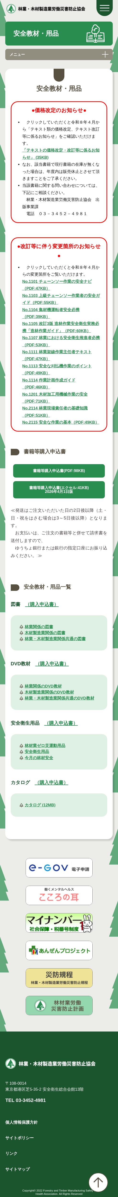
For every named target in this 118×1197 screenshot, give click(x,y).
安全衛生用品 (37, 751)
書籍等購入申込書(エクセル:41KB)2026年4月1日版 (59, 490)
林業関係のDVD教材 (43, 686)
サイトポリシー (19, 1138)
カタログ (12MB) (40, 805)
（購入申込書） (42, 604)
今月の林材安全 (39, 758)
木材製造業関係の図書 (45, 633)
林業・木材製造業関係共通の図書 (55, 639)
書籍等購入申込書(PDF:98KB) (59, 471)
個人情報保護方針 (21, 1122)
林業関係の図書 (39, 627)
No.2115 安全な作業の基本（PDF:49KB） (60, 422)
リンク (11, 1153)
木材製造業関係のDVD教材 (49, 692)
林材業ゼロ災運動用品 (45, 745)
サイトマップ (17, 1169)
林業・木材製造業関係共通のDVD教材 (59, 698)
